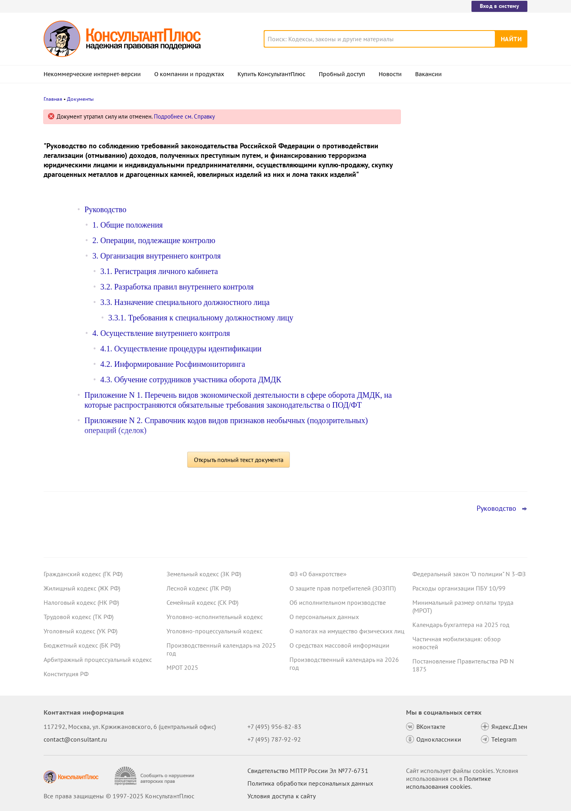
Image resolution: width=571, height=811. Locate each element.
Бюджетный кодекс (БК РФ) (82, 645)
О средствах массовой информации (339, 645)
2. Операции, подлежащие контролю (153, 240)
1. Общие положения (127, 224)
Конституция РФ (66, 674)
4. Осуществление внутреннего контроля (161, 333)
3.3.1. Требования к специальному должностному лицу (200, 317)
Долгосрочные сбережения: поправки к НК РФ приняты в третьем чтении (467, 194)
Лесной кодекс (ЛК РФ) (199, 588)
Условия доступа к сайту (281, 796)
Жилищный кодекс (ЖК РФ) (82, 588)
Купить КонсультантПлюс (271, 74)
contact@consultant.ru (75, 739)
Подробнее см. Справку (184, 116)
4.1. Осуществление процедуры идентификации (180, 348)
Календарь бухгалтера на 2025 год (461, 625)
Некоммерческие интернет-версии (92, 74)
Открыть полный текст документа (239, 460)
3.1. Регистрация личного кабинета (159, 271)
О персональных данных (324, 617)
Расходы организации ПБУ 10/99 (459, 588)
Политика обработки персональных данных (310, 783)
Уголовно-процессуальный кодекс (215, 631)
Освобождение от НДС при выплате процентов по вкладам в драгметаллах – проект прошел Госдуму (468, 269)
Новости (390, 74)
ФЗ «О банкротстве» (318, 574)
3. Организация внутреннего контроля (156, 255)
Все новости (433, 294)
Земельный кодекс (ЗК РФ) (204, 574)
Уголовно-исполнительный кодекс (215, 617)
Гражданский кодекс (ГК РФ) (83, 574)
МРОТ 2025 (182, 667)
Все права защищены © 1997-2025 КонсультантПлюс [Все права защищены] (119, 796)
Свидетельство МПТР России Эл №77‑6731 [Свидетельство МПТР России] (307, 771)
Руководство (105, 209)
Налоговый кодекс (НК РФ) (81, 602)
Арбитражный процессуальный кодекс (98, 659)
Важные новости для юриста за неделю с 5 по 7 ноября (458, 230)
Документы (80, 99)
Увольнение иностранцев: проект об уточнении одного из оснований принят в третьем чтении (465, 155)
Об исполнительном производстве (337, 602)
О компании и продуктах (189, 74)
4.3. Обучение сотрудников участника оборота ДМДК (190, 379)
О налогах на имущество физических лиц (346, 631)
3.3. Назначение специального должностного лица (185, 302)
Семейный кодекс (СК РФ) (202, 602)
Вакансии (428, 74)
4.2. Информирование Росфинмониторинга (172, 364)
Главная (53, 99)
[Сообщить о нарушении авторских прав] (155, 776)
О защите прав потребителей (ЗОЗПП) (342, 588)
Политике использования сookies (448, 782)
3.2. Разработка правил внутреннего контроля (177, 286)
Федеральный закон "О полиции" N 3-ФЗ (469, 574)
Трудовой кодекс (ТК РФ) (78, 617)
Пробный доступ (342, 74)
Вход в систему (499, 6)
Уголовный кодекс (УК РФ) (80, 631)
